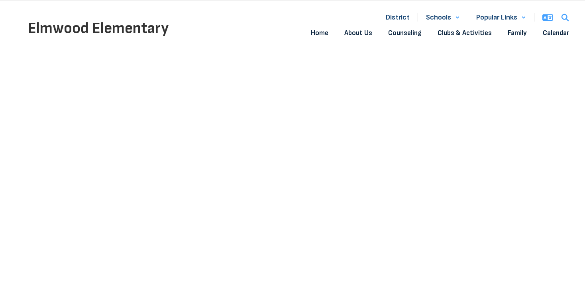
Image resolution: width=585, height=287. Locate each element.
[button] (443, 17)
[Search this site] (565, 18)
